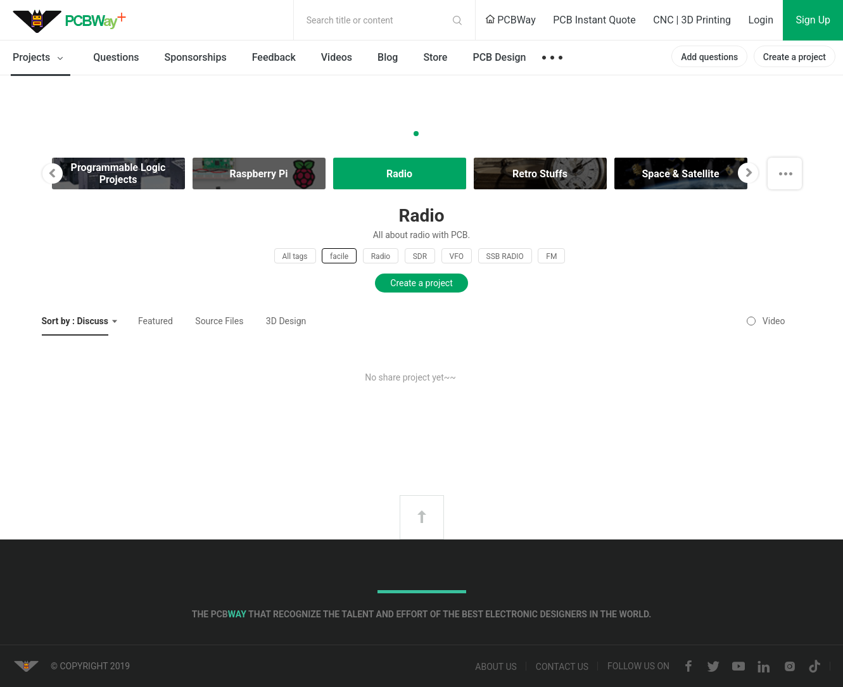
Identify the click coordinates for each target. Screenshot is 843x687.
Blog (387, 57)
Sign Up (812, 20)
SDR (420, 256)
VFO (457, 256)
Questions (116, 57)
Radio (380, 256)
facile (339, 256)
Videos (336, 57)
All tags (295, 256)
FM (551, 256)
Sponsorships (196, 57)
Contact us (562, 667)
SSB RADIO (505, 256)
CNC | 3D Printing (692, 20)
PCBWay (510, 20)
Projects (40, 58)
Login (761, 20)
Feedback (274, 57)
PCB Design (499, 57)
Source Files (219, 321)
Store (435, 57)
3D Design (286, 321)
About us (496, 667)
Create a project (794, 57)
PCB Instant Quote (594, 20)
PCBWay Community (73, 20)
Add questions (709, 57)
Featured (155, 321)
